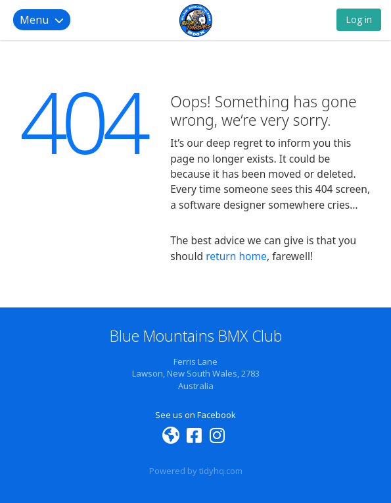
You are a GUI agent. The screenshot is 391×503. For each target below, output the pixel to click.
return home (236, 256)
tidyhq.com (220, 471)
